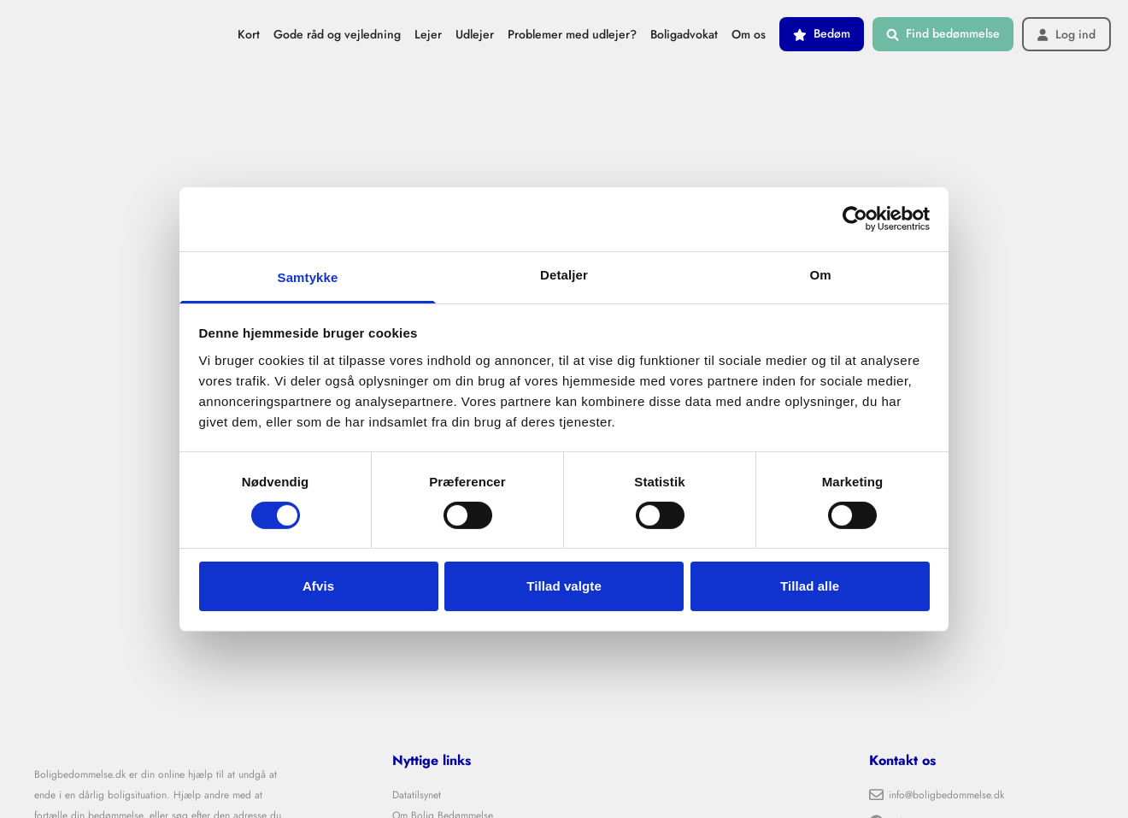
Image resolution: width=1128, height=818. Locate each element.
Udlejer (474, 34)
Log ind (1066, 34)
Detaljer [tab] (564, 274)
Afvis (318, 586)
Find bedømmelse (943, 34)
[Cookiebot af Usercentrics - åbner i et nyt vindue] (855, 219)
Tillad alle (809, 586)
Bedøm (821, 34)
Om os (748, 34)
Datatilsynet (416, 795)
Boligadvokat (684, 34)
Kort (249, 34)
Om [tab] (820, 274)
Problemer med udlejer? (572, 34)
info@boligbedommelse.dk (936, 795)
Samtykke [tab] (308, 276)
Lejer (428, 34)
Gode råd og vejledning (337, 34)
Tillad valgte (564, 586)
